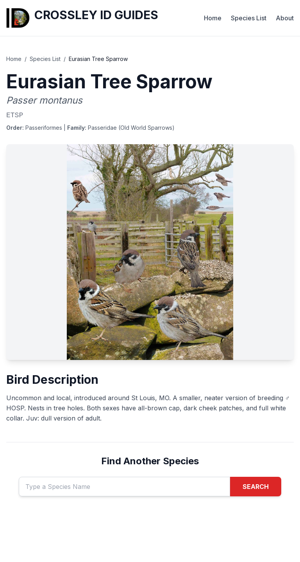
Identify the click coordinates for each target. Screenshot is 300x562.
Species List (248, 18)
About (285, 18)
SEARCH (256, 486)
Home (212, 18)
